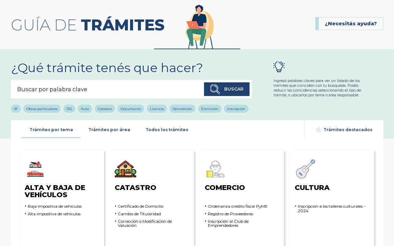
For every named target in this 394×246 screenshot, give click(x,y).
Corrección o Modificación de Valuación (145, 223)
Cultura (312, 174)
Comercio (225, 174)
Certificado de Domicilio (140, 206)
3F (16, 109)
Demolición (182, 109)
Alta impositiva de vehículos (54, 214)
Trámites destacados (344, 129)
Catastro (105, 109)
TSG (69, 109)
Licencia (157, 109)
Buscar (226, 89)
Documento (130, 109)
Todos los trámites (166, 129)
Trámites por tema (51, 129)
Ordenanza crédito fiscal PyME (238, 206)
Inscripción (236, 109)
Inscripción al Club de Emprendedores (228, 223)
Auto (85, 109)
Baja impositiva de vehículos (54, 206)
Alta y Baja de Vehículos (55, 178)
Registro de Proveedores (230, 214)
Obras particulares (42, 109)
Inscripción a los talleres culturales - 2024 (331, 208)
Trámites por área (109, 129)
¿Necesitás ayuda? (351, 23)
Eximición (209, 109)
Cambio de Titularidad (139, 214)
